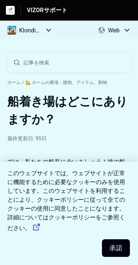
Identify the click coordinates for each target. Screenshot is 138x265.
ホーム (14, 82)
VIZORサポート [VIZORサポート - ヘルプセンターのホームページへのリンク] (47, 10)
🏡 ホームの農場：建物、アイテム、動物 (66, 82)
